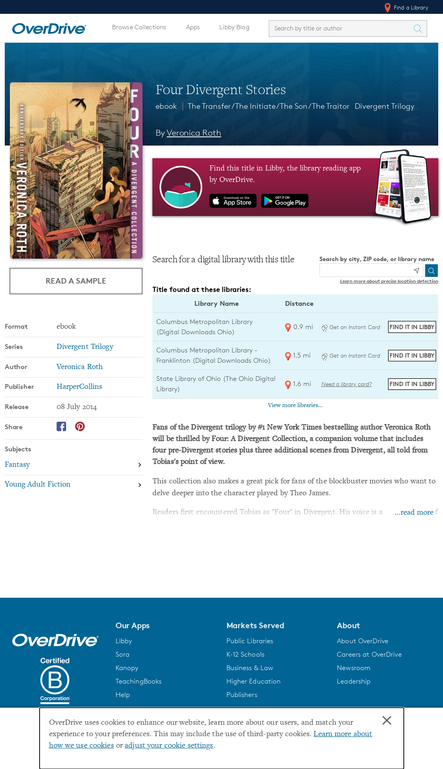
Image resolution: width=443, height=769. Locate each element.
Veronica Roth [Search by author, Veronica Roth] (194, 133)
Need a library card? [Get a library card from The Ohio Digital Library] (346, 384)
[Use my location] (416, 270)
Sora (123, 654)
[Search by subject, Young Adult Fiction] (74, 485)
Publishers (241, 695)
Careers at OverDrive (369, 654)
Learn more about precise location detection (389, 281)
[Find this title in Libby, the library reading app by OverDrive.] (295, 187)
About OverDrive (362, 641)
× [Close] (387, 720)
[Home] (49, 27)
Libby (124, 641)
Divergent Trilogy (384, 106)
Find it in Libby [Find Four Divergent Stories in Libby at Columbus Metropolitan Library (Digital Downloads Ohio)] (412, 327)
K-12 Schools (245, 654)
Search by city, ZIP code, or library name (376, 259)
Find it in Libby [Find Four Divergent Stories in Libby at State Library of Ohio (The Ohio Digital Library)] (412, 384)
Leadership (354, 681)
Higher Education (253, 681)
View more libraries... (295, 405)
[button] (166, 625)
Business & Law (250, 668)
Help (123, 695)
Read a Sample (76, 281)
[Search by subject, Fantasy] (74, 465)
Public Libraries (250, 641)
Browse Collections (139, 27)
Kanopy (127, 668)
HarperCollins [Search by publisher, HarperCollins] (80, 387)
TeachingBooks (139, 681)
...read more (414, 513)
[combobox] (341, 28)
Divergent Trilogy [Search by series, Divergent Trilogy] (85, 347)
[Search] (431, 270)
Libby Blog (234, 27)
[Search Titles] (420, 28)
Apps (193, 27)
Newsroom (354, 668)
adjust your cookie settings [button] (169, 746)
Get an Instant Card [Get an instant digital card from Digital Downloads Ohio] (350, 327)
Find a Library (405, 7)
